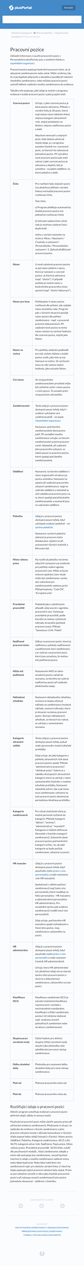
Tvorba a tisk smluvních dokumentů (42, 1235)
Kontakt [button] (68, 7)
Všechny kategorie (21, 32)
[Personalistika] (42, 32)
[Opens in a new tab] (42, 1253)
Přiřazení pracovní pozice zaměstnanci (42, 1231)
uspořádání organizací (22, 63)
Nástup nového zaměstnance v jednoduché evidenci (42, 1227)
